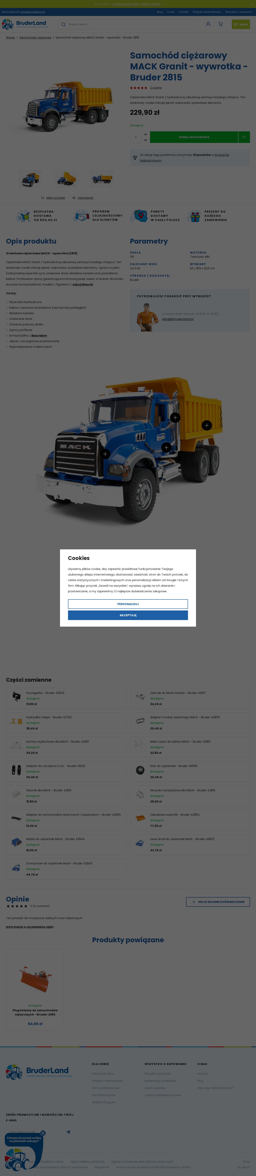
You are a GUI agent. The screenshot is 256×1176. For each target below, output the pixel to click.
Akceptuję (128, 615)
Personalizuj (128, 604)
